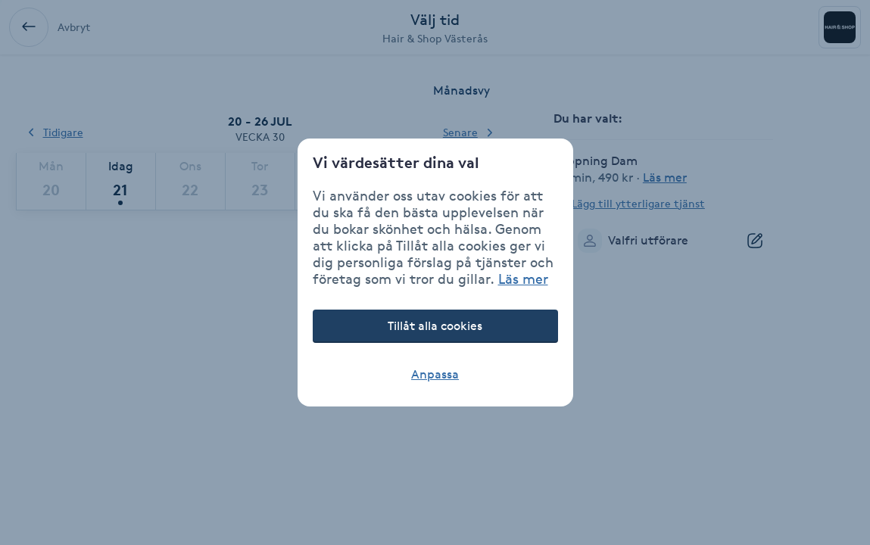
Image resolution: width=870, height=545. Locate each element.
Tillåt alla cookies (435, 326)
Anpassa (435, 374)
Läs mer (523, 278)
